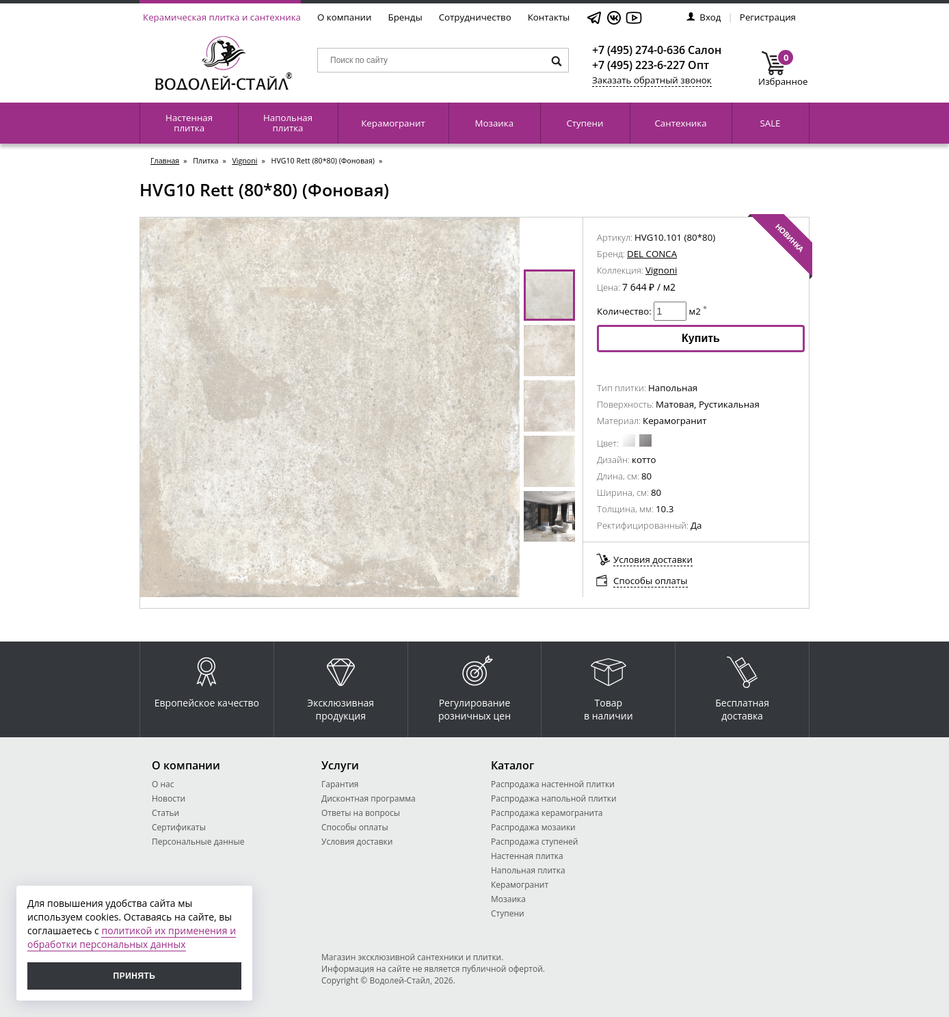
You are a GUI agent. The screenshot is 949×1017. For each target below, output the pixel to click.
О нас (163, 784)
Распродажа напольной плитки (554, 798)
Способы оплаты (650, 580)
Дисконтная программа (368, 798)
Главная (164, 161)
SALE (770, 123)
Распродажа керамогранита (547, 813)
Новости (168, 798)
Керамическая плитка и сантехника (222, 17)
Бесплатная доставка (742, 685)
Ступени (584, 123)
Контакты (549, 17)
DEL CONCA (652, 254)
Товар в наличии (608, 685)
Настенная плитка (189, 122)
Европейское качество (207, 678)
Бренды (405, 17)
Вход (703, 17)
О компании (344, 17)
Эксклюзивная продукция (340, 685)
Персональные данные (198, 841)
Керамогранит (393, 123)
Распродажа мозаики (533, 827)
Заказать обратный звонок (652, 80)
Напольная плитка (287, 122)
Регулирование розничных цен (474, 685)
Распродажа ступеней (534, 841)
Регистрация (768, 17)
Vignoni (244, 161)
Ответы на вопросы (360, 813)
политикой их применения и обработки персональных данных (131, 937)
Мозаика (494, 123)
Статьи (165, 813)
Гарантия (339, 784)
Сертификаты (179, 827)
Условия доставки (653, 559)
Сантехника (680, 123)
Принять (134, 976)
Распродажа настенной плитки (553, 784)
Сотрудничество (475, 17)
